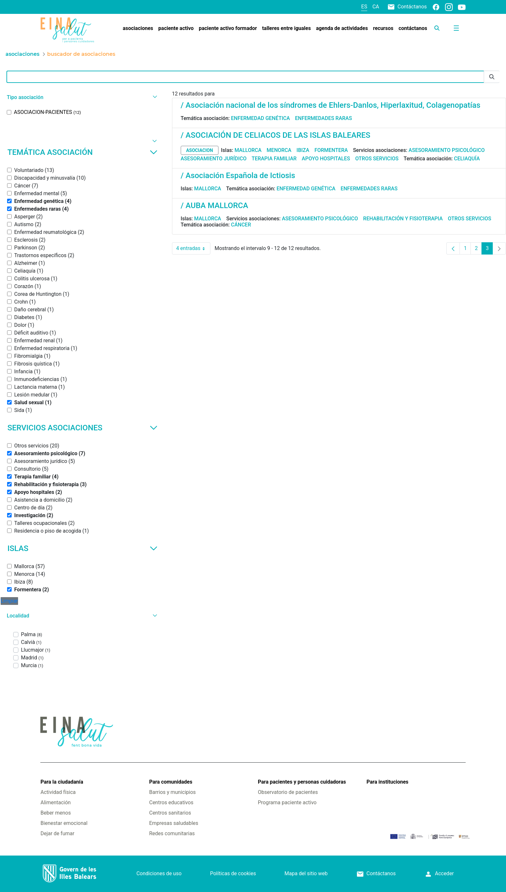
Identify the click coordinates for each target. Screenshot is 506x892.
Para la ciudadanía (61, 782)
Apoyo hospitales (326, 158)
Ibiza (303, 150)
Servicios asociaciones (82, 428)
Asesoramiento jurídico (214, 158)
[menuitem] (138, 28)
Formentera (331, 150)
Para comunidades (170, 782)
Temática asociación (82, 152)
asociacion (199, 150)
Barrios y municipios (172, 792)
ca (375, 7)
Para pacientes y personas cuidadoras (302, 782)
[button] (81, 97)
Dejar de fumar (57, 833)
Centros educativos (171, 802)
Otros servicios (377, 158)
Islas (82, 548)
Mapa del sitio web (306, 873)
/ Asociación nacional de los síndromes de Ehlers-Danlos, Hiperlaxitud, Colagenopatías (331, 105)
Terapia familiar (274, 158)
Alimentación (55, 802)
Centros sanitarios (170, 813)
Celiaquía (467, 158)
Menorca (279, 150)
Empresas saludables (173, 823)
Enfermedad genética (260, 118)
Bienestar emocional (63, 823)
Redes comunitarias (172, 833)
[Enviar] (492, 77)
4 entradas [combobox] (193, 248)
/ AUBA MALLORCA (214, 205)
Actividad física (58, 792)
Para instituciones (388, 782)
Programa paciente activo (287, 802)
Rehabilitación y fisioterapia (403, 218)
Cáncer (241, 225)
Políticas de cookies (233, 873)
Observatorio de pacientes (288, 792)
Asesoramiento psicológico (447, 150)
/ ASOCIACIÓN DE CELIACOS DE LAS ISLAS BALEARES (275, 135)
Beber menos (55, 813)
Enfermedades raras (323, 118)
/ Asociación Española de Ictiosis (238, 175)
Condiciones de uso (159, 873)
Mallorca (248, 150)
